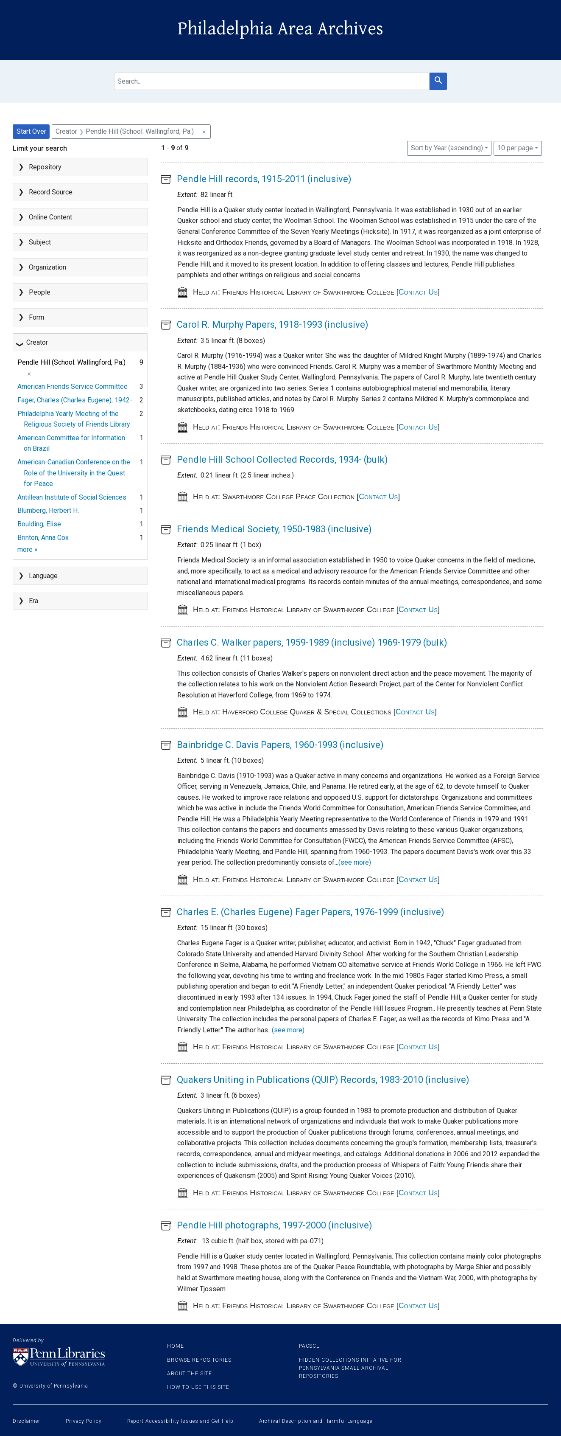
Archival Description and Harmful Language (315, 1421)
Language (43, 576)
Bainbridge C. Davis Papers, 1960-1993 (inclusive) (280, 744)
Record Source (51, 192)
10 (515, 147)
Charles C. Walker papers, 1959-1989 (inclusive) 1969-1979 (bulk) (312, 642)
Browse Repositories (199, 1360)
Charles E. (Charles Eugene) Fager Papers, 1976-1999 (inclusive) (310, 912)
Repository (45, 167)
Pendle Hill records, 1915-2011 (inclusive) (264, 179)
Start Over (31, 131)
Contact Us (418, 292)
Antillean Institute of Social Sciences (71, 497)
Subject (40, 242)
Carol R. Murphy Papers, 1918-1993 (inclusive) (272, 324)
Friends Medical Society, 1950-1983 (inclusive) (274, 529)
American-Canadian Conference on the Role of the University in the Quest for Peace (73, 473)
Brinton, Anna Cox (43, 538)
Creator (37, 342)
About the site (189, 1374)
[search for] (272, 81)
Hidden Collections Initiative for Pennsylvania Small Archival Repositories (350, 1368)
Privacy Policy (84, 1421)
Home (175, 1346)
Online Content (50, 217)
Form (36, 317)
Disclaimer (26, 1421)
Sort (447, 148)
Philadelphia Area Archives (280, 28)
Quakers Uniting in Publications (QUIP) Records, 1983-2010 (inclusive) (323, 1079)
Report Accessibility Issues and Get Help (180, 1421)
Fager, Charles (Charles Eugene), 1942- (74, 400)
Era (33, 601)
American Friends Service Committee (72, 386)
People (39, 292)
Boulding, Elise (39, 524)
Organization (47, 267)
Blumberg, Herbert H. (48, 510)
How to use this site (198, 1387)
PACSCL (309, 1346)
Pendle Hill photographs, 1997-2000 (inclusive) (274, 1225)
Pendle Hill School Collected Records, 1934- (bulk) (282, 459)
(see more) (354, 862)
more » (27, 549)
